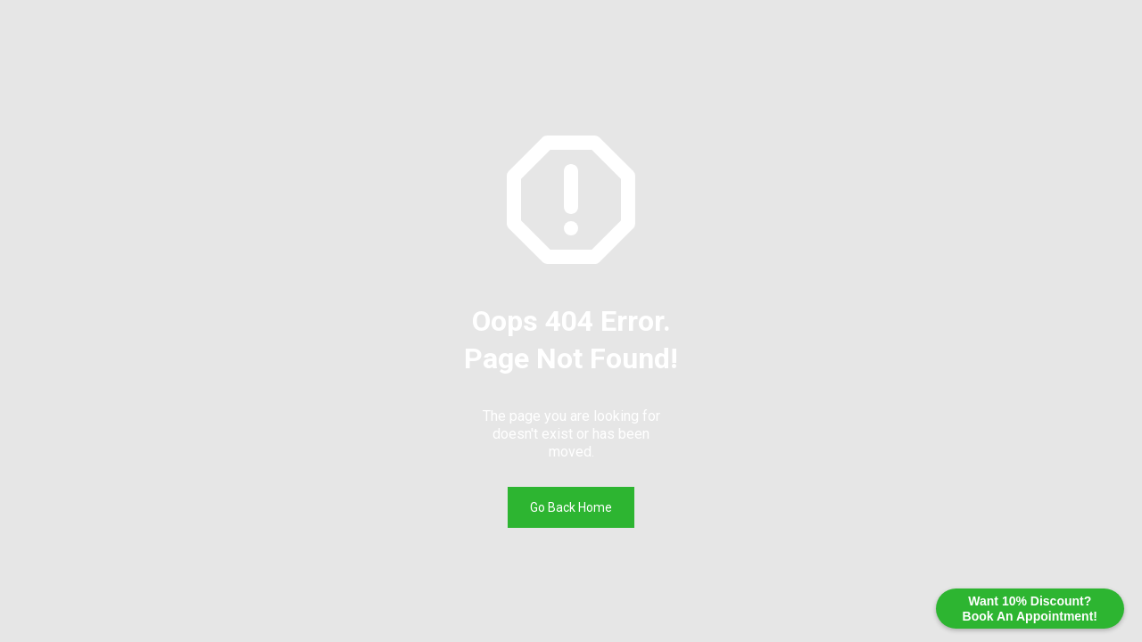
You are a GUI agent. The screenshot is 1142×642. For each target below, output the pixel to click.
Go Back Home (571, 507)
